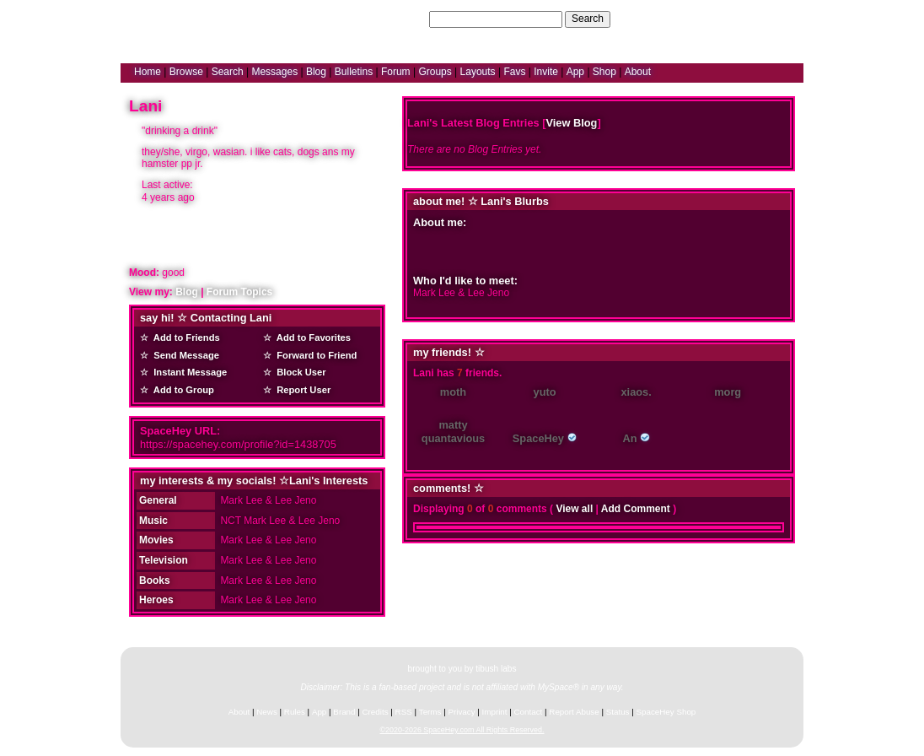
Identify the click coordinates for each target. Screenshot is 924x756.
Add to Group (181, 390)
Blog (316, 72)
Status (618, 711)
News (266, 711)
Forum (396, 72)
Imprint (495, 711)
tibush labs (495, 668)
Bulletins (354, 72)
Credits (376, 711)
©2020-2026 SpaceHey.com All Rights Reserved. (461, 730)
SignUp (778, 18)
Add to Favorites (311, 337)
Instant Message (187, 372)
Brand (344, 711)
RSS (403, 711)
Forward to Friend (314, 355)
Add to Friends (184, 337)
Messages (274, 72)
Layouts (478, 72)
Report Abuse (574, 711)
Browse (186, 72)
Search (588, 18)
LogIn (741, 18)
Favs (514, 72)
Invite (546, 72)
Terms (430, 711)
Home (147, 72)
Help (709, 18)
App (575, 72)
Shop (604, 72)
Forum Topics (239, 292)
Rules (294, 711)
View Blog (571, 122)
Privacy (461, 711)
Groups (434, 72)
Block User (298, 372)
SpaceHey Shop (666, 711)
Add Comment (635, 509)
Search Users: (394, 18)
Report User (300, 390)
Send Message (183, 355)
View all (574, 509)
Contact (528, 711)
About (638, 72)
